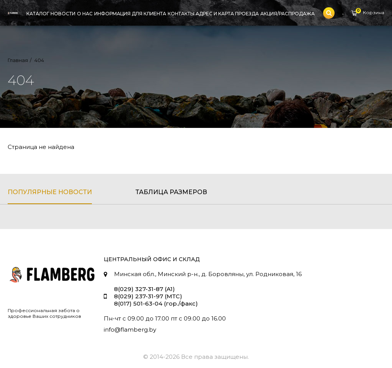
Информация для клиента (130, 13)
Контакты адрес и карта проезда (213, 13)
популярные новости (50, 192)
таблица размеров (171, 192)
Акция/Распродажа (287, 13)
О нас (85, 13)
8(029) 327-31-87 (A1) (144, 289)
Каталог (37, 13)
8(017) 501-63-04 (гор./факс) (156, 303)
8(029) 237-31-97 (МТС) (148, 296)
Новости (63, 13)
